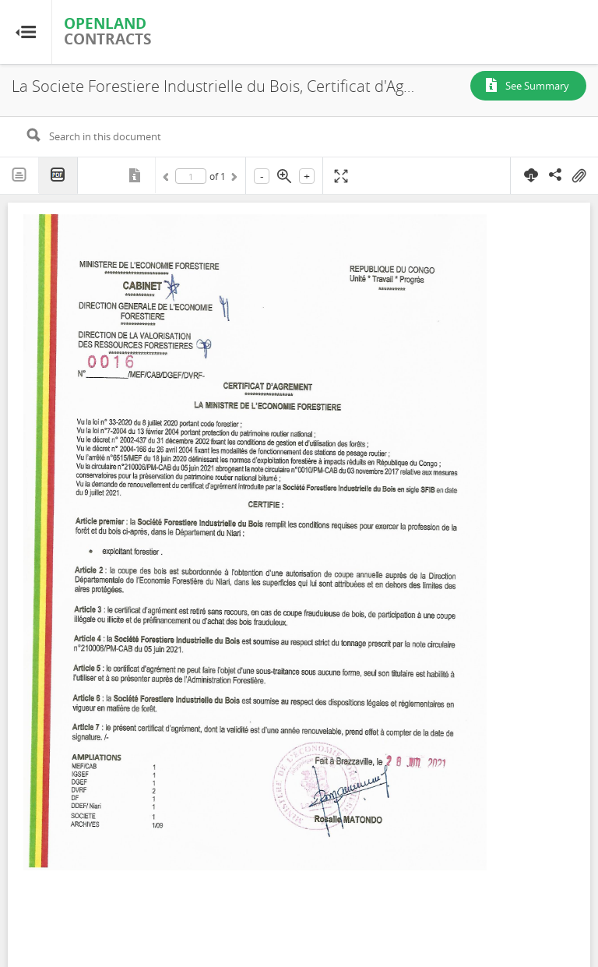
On (578, 176)
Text (19, 175)
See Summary (537, 86)
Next (233, 179)
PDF (58, 175)
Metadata (136, 175)
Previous (168, 179)
